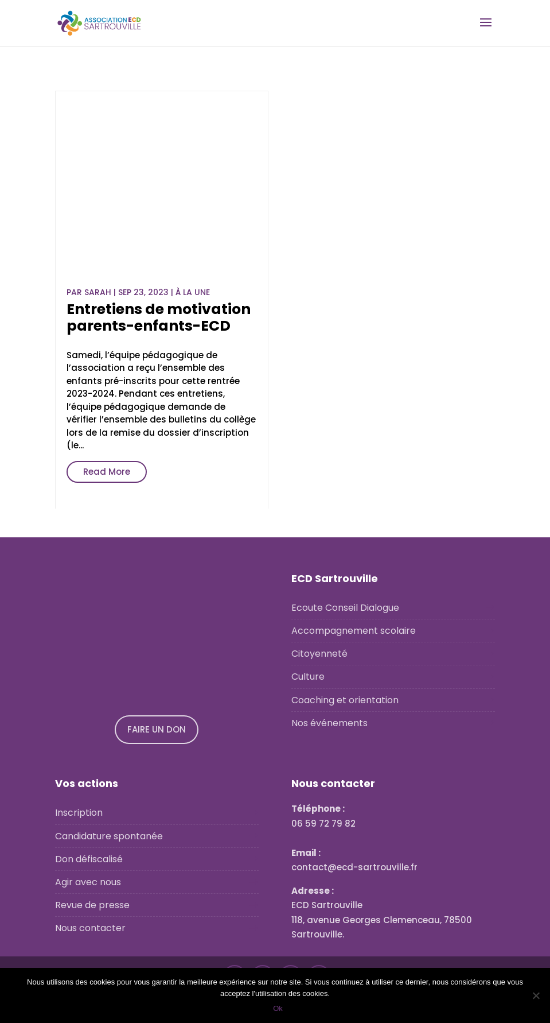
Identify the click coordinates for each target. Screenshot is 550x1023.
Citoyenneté (319, 653)
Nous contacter (90, 928)
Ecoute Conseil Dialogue (345, 607)
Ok (278, 1008)
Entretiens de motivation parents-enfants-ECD (159, 317)
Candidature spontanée (109, 836)
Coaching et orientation (345, 700)
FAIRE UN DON (156, 729)
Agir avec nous (88, 882)
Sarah (97, 292)
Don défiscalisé (89, 859)
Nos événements (329, 723)
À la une (192, 292)
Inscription (79, 812)
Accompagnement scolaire (353, 630)
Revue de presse (92, 905)
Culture (308, 676)
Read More (106, 472)
